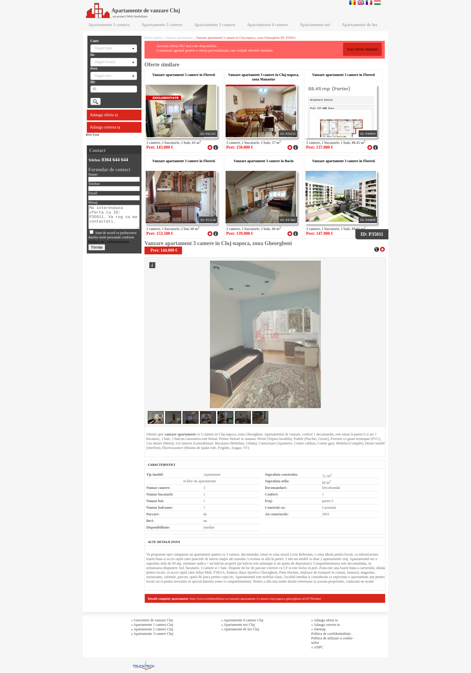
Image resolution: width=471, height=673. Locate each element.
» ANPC (317, 647)
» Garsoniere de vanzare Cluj (152, 620)
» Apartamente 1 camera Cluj (152, 625)
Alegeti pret (102, 76)
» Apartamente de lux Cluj (240, 629)
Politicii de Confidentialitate (108, 242)
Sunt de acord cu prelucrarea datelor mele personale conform (112, 237)
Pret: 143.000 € (159, 147)
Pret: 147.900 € (319, 233)
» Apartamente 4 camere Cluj (242, 620)
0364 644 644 (115, 159)
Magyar (377, 2)
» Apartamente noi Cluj (238, 625)
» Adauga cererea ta (325, 625)
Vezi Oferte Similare (362, 49)
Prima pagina (153, 37)
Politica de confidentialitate (331, 634)
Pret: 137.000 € (319, 147)
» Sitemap (318, 629)
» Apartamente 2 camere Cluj (152, 629)
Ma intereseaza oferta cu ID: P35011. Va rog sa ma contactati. (114, 217)
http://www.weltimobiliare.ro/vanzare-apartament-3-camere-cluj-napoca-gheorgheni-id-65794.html (255, 598)
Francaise (369, 2)
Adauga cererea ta (105, 127)
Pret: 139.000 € (239, 233)
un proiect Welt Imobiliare (130, 16)
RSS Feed (92, 134)
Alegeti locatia (104, 62)
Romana (352, 2)
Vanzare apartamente (179, 37)
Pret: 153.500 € (159, 233)
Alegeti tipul (103, 48)
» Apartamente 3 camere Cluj (152, 634)
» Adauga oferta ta (324, 620)
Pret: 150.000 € (239, 147)
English (360, 2)
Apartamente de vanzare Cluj (133, 11)
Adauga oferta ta (104, 115)
